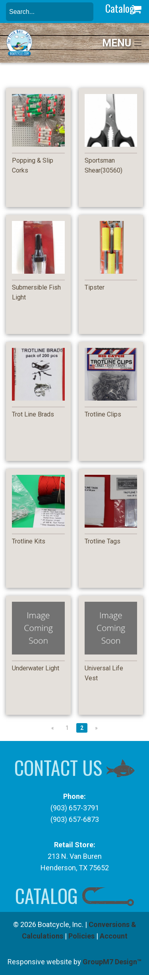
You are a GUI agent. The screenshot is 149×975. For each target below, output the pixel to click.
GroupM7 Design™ (112, 962)
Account (114, 936)
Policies (81, 936)
